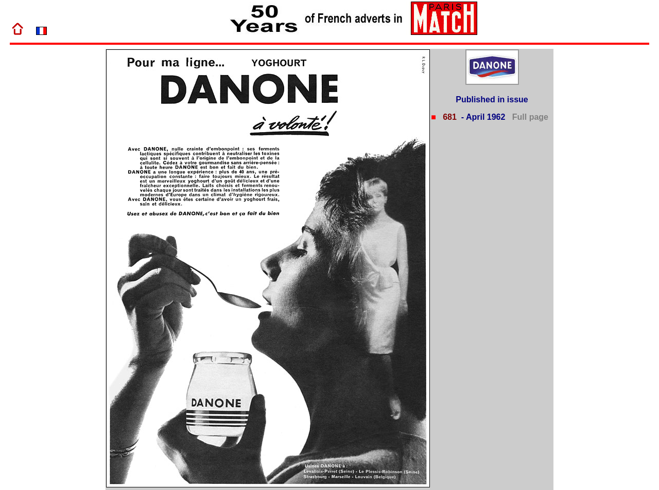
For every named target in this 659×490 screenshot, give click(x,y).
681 (449, 117)
